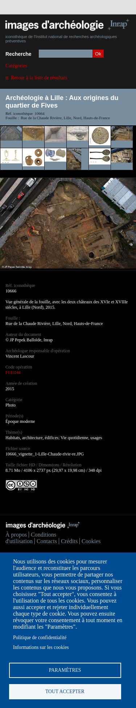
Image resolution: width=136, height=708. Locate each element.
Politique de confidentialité (39, 637)
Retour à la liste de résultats (39, 77)
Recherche (18, 54)
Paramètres (65, 670)
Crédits (69, 541)
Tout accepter (65, 691)
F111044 (13, 372)
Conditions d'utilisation (30, 538)
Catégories (16, 65)
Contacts (47, 541)
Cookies (91, 541)
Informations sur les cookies (41, 647)
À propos (16, 535)
